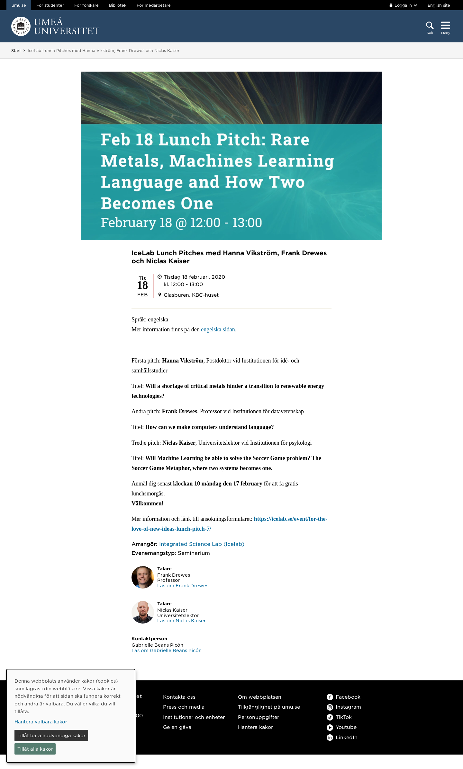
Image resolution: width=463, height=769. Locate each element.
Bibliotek (117, 5)
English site (439, 5)
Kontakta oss (179, 697)
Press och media (183, 706)
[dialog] (70, 716)
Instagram (344, 706)
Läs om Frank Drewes (182, 585)
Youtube (342, 727)
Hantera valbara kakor (40, 721)
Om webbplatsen (259, 697)
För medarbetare (154, 5)
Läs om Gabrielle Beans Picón (167, 650)
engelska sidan (218, 329)
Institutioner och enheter (194, 717)
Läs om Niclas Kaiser (181, 620)
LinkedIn (342, 737)
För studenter (50, 5)
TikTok (339, 717)
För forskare (86, 5)
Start (16, 50)
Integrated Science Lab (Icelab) (201, 543)
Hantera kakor (255, 727)
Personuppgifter (258, 717)
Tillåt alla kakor (35, 749)
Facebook (343, 697)
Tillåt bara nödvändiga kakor (51, 735)
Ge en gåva (177, 727)
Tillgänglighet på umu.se (269, 706)
